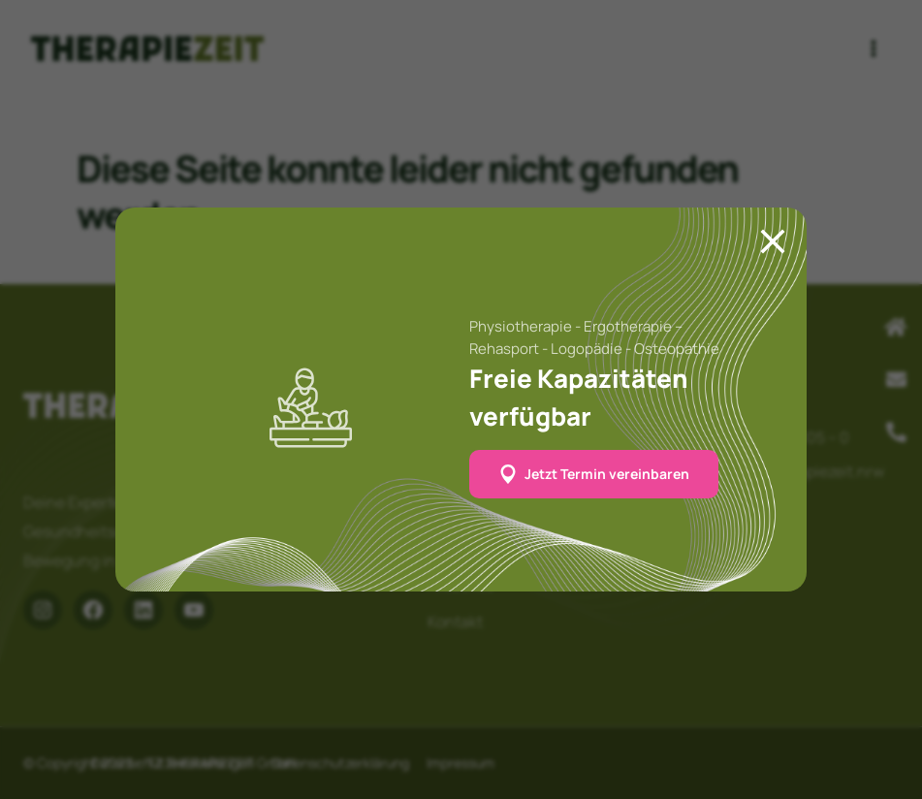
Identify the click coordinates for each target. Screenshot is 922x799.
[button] (593, 474)
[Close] (772, 241)
